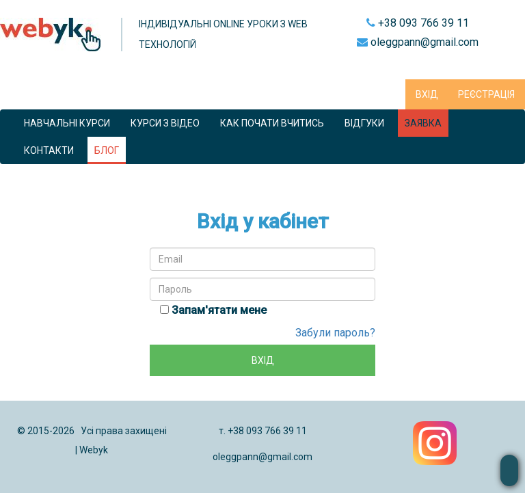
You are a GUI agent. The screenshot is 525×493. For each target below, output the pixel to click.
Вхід (427, 94)
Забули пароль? (335, 332)
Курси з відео (165, 123)
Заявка (423, 123)
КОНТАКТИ (49, 150)
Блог (106, 150)
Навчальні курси (67, 123)
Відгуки (364, 123)
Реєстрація (486, 94)
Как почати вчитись (272, 123)
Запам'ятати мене (219, 310)
